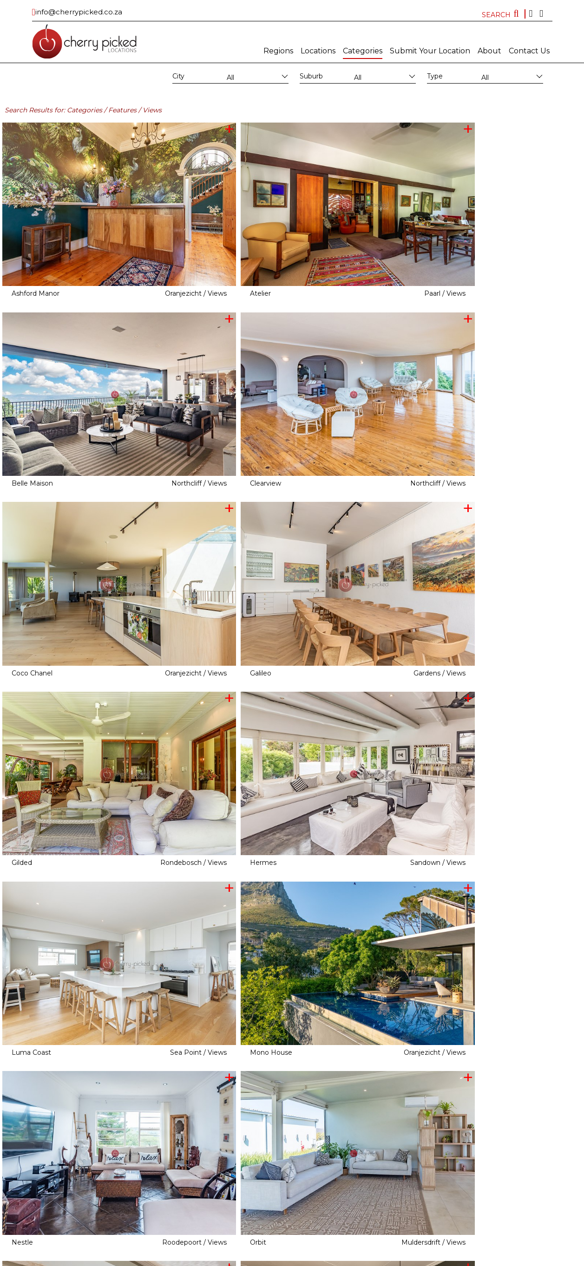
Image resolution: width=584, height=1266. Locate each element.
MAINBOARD (235, 1259)
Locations (318, 50)
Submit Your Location (430, 50)
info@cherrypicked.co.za (78, 11)
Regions (278, 50)
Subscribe (268, 1259)
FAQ (390, 1259)
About (489, 50)
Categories (362, 50)
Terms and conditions (354, 1259)
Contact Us (529, 50)
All (230, 77)
